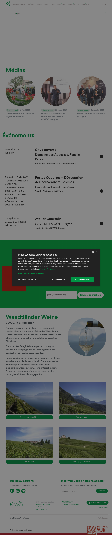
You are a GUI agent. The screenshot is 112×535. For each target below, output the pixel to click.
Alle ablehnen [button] (58, 279)
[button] (56, 273)
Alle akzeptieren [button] (82, 279)
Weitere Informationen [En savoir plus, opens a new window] (48, 269)
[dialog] (56, 267)
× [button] (96, 252)
